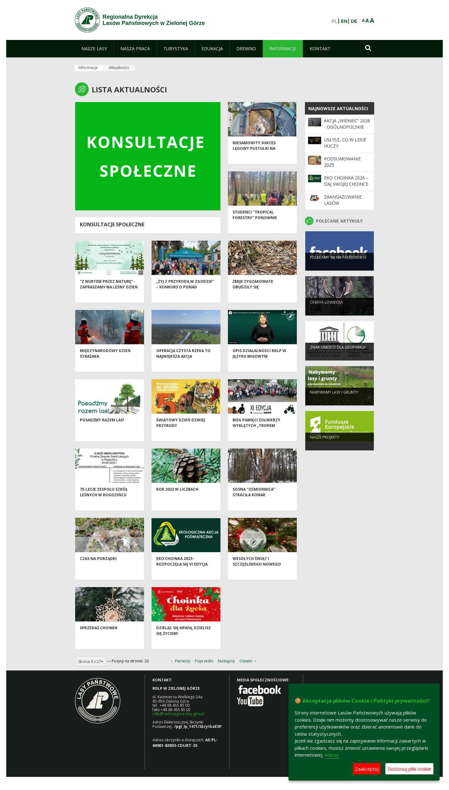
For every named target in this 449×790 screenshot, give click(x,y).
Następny (226, 661)
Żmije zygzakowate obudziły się (253, 294)
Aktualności (119, 67)
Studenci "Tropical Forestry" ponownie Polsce (255, 228)
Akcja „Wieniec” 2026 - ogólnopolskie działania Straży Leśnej (347, 130)
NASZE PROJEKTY (324, 446)
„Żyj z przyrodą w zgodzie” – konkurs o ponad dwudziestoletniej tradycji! (185, 300)
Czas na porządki (98, 569)
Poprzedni (204, 661)
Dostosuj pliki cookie (409, 769)
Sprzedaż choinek (99, 638)
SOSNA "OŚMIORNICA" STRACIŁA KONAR (254, 502)
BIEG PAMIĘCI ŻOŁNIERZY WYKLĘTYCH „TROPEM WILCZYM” (256, 436)
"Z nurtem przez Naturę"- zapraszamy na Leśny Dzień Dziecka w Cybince (109, 297)
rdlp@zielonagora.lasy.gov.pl (178, 713)
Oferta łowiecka (326, 311)
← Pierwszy (180, 661)
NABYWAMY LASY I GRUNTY (334, 401)
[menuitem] (94, 48)
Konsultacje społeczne (112, 224)
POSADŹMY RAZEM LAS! (102, 430)
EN (344, 21)
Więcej (332, 755)
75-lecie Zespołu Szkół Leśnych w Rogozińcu (104, 502)
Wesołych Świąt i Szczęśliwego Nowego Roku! (257, 575)
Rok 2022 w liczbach (177, 500)
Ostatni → (248, 661)
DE (354, 21)
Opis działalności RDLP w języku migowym (259, 364)
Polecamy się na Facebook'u (338, 266)
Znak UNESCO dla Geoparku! (337, 356)
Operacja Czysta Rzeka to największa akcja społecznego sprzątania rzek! (183, 369)
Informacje (88, 67)
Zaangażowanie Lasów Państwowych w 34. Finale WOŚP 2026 (347, 206)
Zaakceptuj (367, 769)
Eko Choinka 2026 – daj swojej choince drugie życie (346, 184)
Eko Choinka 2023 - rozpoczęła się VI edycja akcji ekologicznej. (182, 575)
